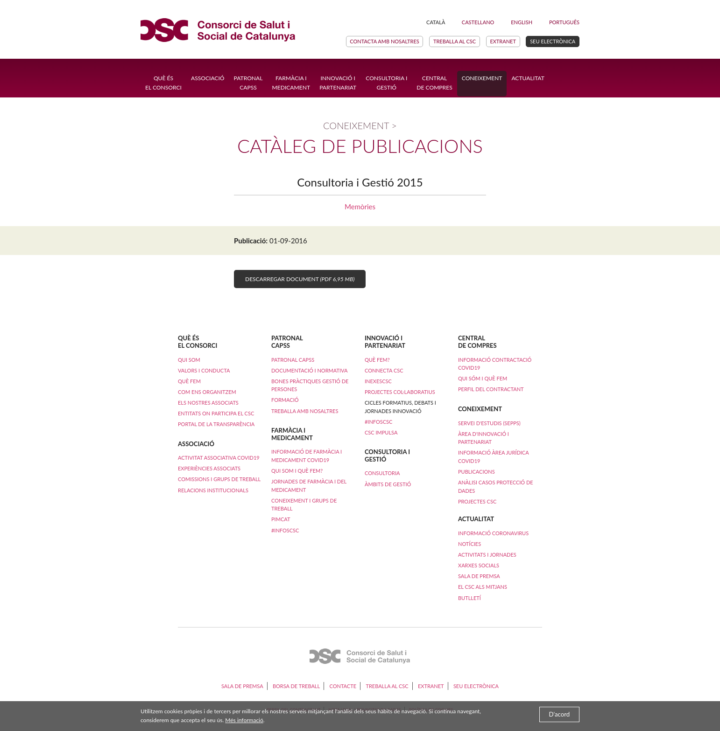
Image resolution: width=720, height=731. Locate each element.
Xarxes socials (478, 565)
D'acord (559, 714)
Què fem (189, 381)
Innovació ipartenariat (337, 83)
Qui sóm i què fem (482, 378)
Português (564, 22)
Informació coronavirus (493, 533)
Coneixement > (360, 125)
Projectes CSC (477, 501)
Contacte (342, 686)
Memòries (360, 206)
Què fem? (377, 360)
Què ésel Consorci (163, 83)
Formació (285, 400)
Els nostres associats (208, 403)
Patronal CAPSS (248, 83)
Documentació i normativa (309, 370)
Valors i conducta (204, 370)
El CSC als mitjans (482, 587)
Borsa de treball (296, 686)
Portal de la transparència (216, 424)
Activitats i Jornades (487, 555)
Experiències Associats (209, 468)
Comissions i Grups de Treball (219, 479)
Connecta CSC (384, 370)
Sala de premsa (479, 576)
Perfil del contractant (491, 389)
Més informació (244, 720)
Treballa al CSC (454, 41)
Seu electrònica (552, 41)
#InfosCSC (285, 530)
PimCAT (280, 519)
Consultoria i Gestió (386, 83)
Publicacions (476, 472)
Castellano (478, 22)
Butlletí (469, 598)
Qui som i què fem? (297, 471)
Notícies (469, 544)
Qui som (189, 360)
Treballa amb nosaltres (304, 411)
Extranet (503, 41)
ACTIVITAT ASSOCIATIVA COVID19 (219, 458)
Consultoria (382, 473)
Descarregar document (299, 279)
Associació (208, 78)
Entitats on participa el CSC (216, 413)
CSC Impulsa (381, 432)
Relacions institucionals (213, 490)
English (521, 22)
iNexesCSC (378, 381)
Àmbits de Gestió (388, 484)
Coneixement (482, 78)
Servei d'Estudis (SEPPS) (489, 423)
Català (435, 22)
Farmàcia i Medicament (291, 83)
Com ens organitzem (207, 392)
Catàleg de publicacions (360, 146)
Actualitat (527, 78)
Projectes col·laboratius (400, 392)
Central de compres (434, 83)
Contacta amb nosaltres (384, 41)
